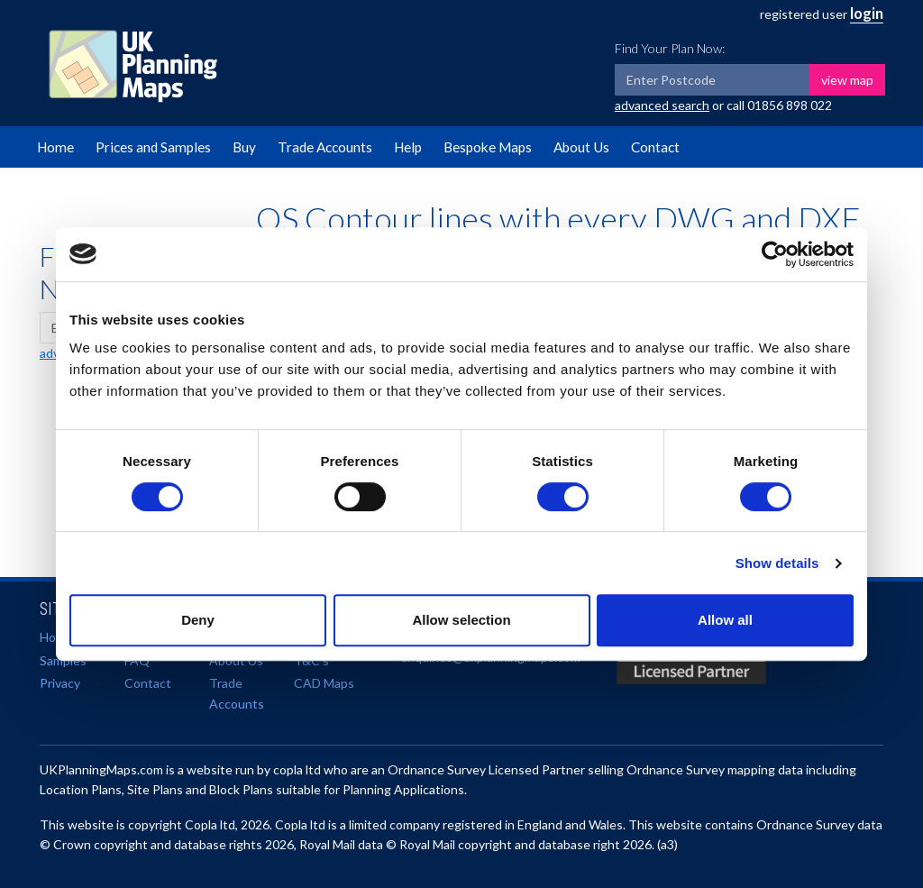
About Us (581, 147)
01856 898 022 (789, 105)
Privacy (60, 683)
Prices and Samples (153, 147)
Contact (655, 147)
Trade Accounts (325, 147)
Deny (198, 619)
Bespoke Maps (487, 147)
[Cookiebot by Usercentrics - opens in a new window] (775, 254)
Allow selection (461, 619)
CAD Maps (324, 683)
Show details (777, 563)
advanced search (662, 105)
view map (847, 79)
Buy (244, 147)
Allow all (725, 619)
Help (408, 147)
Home (55, 147)
